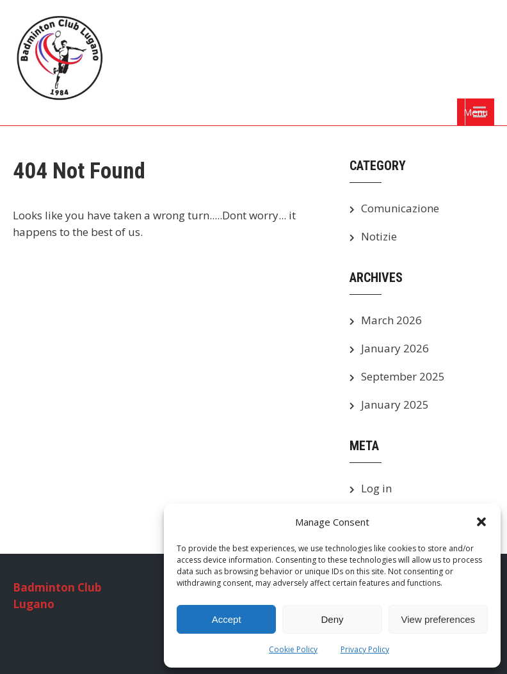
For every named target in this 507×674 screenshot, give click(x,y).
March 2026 (391, 320)
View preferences (438, 619)
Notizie (379, 236)
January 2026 (395, 348)
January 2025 (395, 404)
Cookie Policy (293, 649)
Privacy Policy (365, 649)
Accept (226, 619)
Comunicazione (400, 208)
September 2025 (403, 376)
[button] (481, 521)
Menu (475, 112)
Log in (376, 488)
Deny (332, 619)
